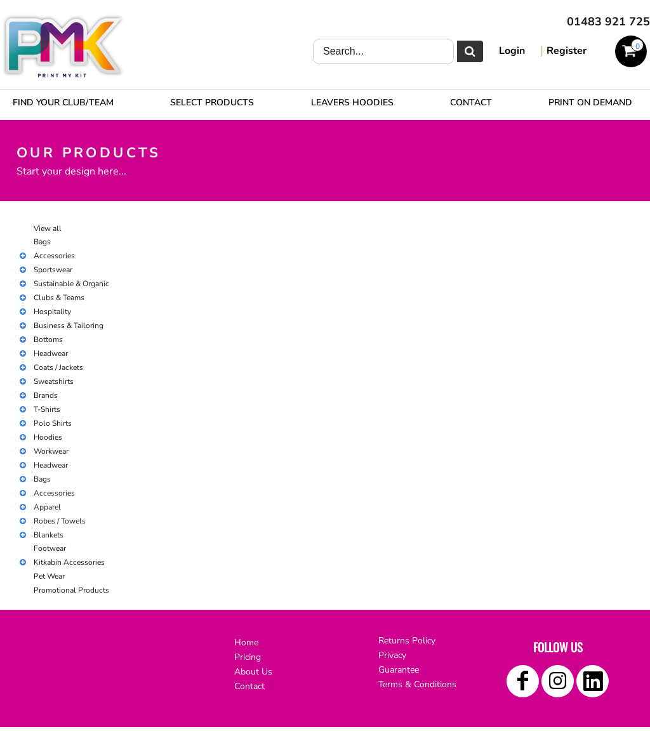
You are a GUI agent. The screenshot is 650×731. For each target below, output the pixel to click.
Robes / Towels (60, 521)
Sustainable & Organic (71, 284)
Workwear (51, 451)
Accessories (54, 256)
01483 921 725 (608, 21)
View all (48, 228)
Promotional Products (71, 590)
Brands (46, 395)
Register (567, 51)
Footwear (50, 548)
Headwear (51, 353)
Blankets (48, 535)
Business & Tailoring (68, 325)
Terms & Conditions (417, 684)
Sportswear (53, 270)
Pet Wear (49, 576)
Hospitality (52, 311)
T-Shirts (47, 409)
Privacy (392, 655)
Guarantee (398, 670)
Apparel (47, 507)
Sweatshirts (54, 381)
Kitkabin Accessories (69, 562)
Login (512, 51)
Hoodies (48, 437)
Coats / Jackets (58, 367)
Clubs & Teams (59, 298)
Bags (42, 242)
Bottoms (48, 339)
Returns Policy (406, 641)
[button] (212, 102)
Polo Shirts (53, 423)
